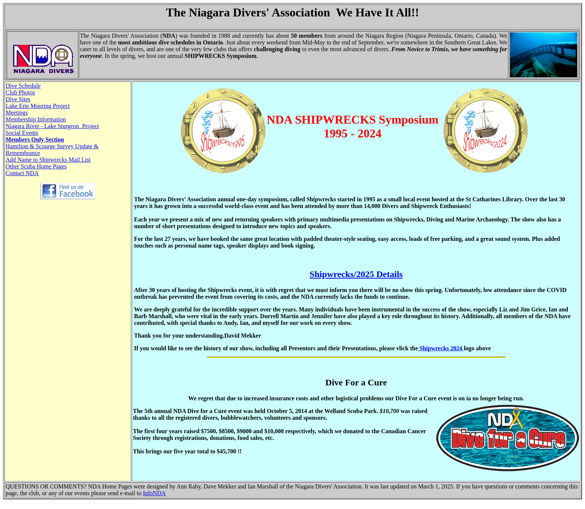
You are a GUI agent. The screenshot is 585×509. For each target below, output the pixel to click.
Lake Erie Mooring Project (38, 106)
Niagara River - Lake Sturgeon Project (52, 126)
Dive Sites (18, 99)
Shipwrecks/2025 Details (356, 274)
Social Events (22, 133)
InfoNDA (154, 493)
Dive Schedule (23, 86)
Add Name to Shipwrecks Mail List (48, 159)
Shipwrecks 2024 (441, 348)
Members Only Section (35, 139)
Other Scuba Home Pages (36, 166)
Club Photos (20, 92)
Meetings (17, 112)
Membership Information (36, 119)
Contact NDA (22, 173)
